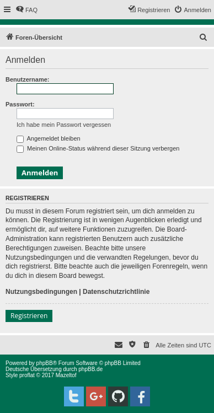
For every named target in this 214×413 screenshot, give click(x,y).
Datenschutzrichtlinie (116, 292)
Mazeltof (66, 375)
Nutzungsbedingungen (41, 292)
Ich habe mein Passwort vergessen (64, 124)
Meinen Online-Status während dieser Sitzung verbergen (98, 148)
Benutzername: (27, 79)
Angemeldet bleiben (49, 138)
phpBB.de (90, 369)
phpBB (44, 363)
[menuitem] (26, 10)
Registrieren (28, 315)
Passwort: (20, 104)
